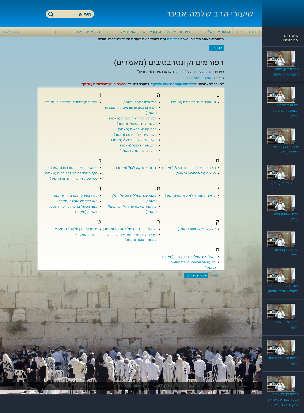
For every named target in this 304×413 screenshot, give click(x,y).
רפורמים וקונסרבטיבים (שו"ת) (104, 84)
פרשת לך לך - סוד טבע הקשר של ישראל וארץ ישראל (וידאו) (283, 399)
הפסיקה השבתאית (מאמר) (137, 129)
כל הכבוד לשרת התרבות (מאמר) (74, 167)
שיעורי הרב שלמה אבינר (209, 13)
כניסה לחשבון (11, 31)
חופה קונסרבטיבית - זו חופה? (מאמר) (189, 167)
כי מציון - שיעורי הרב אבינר (222, 386)
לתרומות (173, 39)
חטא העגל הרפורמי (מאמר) (196, 173)
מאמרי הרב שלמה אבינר (122, 386)
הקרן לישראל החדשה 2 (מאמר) (134, 140)
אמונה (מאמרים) (199, 78)
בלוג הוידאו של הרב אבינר (186, 386)
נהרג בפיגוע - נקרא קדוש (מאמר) (73, 195)
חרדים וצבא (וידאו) (285, 183)
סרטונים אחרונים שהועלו (183, 32)
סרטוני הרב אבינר (247, 32)
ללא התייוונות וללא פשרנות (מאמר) (190, 195)
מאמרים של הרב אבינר (121, 32)
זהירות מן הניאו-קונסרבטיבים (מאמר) (71, 102)
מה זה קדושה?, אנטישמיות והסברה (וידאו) (285, 110)
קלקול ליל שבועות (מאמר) (197, 229)
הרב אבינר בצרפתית (85, 32)
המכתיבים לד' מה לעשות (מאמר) (133, 118)
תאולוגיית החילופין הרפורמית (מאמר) (189, 257)
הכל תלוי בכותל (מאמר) (139, 102)
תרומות (60, 32)
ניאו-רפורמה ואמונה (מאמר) (77, 201)
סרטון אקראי (151, 32)
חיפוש (50, 14)
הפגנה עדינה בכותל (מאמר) (137, 123)
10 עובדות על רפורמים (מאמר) (193, 102)
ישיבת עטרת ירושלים (154, 386)
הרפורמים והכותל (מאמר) (138, 150)
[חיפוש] (72, 14)
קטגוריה (217, 275)
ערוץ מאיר (97, 386)
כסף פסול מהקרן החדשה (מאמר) (74, 178)
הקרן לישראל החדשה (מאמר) (135, 134)
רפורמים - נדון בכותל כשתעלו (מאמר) (130, 229)
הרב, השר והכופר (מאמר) (138, 145)
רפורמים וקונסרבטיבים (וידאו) (174, 84)
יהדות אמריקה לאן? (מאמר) (136, 167)
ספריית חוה (250, 386)
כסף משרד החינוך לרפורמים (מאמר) (71, 173)
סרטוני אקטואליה (217, 32)
